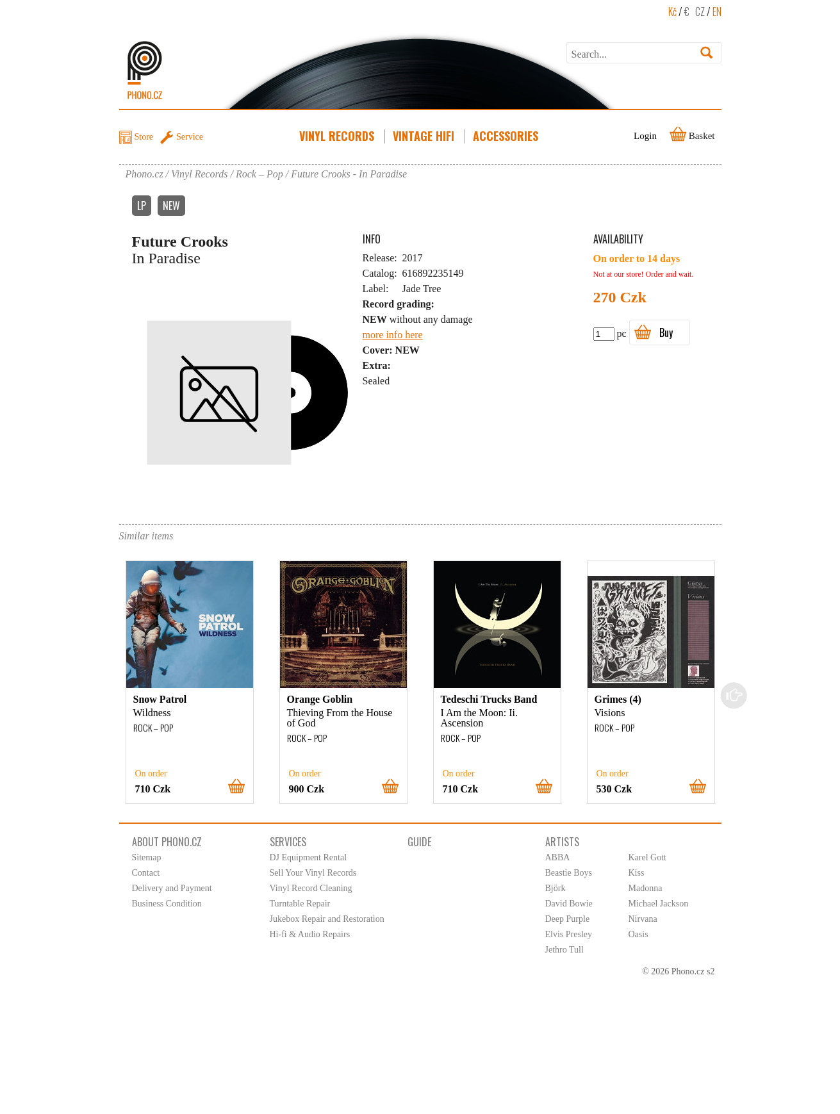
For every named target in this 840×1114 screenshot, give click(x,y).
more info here (393, 334)
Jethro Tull (564, 949)
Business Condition (167, 903)
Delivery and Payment (172, 888)
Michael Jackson (659, 903)
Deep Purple (567, 919)
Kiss (637, 873)
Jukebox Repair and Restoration (327, 919)
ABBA (557, 857)
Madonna (646, 888)
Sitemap (146, 857)
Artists (562, 842)
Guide (419, 842)
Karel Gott (647, 857)
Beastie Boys (569, 873)
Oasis (638, 934)
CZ (700, 11)
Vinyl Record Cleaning (311, 888)
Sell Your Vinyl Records (313, 873)
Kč (672, 11)
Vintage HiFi (425, 135)
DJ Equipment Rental (308, 857)
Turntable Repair (300, 903)
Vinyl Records (338, 135)
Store (144, 137)
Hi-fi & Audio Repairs (310, 934)
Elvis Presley (569, 934)
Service (189, 137)
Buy (666, 332)
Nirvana (643, 919)
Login (645, 136)
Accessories (507, 135)
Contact (146, 873)
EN (716, 11)
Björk (555, 888)
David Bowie (569, 903)
